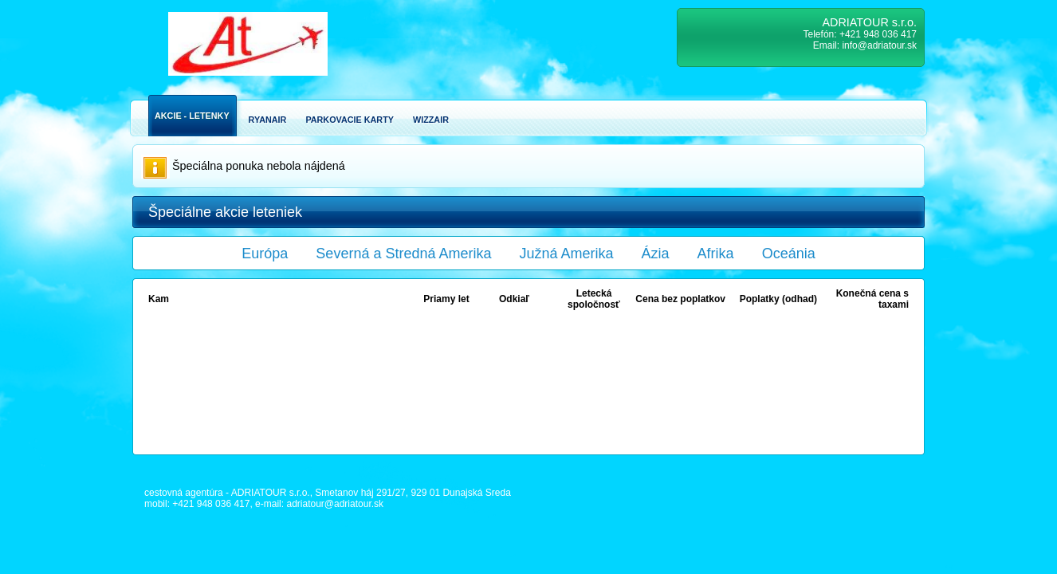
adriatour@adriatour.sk (334, 503)
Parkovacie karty (349, 119)
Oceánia (788, 253)
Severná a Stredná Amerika (403, 253)
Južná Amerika (567, 253)
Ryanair (268, 119)
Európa (265, 253)
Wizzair (431, 119)
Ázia (656, 253)
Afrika (715, 253)
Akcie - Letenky (192, 115)
